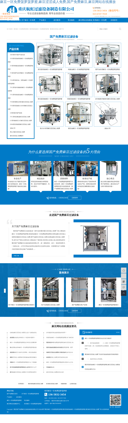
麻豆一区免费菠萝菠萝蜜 (14, 400)
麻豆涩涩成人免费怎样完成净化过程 (57, 357)
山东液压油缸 (73, 383)
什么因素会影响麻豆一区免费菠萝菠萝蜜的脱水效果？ (23, 348)
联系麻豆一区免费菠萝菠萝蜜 (100, 22)
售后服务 (71, 20)
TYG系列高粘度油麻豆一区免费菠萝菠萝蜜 (20, 96)
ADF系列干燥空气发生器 (16, 54)
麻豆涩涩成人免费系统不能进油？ (56, 352)
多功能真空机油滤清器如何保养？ (56, 332)
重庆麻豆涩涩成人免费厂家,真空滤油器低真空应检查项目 (101, 354)
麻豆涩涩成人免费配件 (15, 135)
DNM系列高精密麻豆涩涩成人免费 (19, 124)
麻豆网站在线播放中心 (85, 22)
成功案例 (56, 20)
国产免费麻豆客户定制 (79, 305)
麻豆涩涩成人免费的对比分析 (55, 372)
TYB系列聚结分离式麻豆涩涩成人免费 (20, 102)
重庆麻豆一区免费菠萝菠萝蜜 (21, 29)
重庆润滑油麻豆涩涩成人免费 (35, 383)
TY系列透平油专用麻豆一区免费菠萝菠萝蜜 (20, 74)
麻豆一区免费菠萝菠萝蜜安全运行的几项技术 (98, 338)
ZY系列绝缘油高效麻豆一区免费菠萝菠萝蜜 (20, 67)
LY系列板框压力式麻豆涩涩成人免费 (20, 120)
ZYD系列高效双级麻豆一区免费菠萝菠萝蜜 (20, 60)
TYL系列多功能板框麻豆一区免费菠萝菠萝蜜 (20, 89)
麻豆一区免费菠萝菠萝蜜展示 (108, 305)
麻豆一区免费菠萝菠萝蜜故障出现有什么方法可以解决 (59, 363)
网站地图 (102, 16)
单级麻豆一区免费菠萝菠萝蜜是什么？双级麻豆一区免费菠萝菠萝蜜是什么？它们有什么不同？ (23, 363)
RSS (106, 16)
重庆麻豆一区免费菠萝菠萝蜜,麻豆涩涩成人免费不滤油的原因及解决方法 (59, 343)
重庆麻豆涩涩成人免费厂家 (57, 29)
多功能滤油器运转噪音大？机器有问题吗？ (22, 337)
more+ (118, 332)
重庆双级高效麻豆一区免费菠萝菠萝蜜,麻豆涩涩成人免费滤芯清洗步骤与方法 (102, 367)
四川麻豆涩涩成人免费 (52, 383)
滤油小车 (11, 128)
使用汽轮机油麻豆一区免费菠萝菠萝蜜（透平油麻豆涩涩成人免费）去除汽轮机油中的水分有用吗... (59, 348)
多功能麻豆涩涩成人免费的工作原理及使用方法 (23, 373)
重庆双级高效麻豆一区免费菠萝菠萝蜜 (39, 29)
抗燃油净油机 (50, 367)
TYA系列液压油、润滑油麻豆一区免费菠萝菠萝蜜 (20, 82)
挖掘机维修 (64, 383)
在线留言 (114, 20)
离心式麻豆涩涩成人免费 (16, 132)
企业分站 (97, 16)
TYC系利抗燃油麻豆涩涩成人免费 (19, 116)
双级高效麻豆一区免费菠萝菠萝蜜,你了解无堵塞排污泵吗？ (59, 338)
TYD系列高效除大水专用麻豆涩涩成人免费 (20, 107)
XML (109, 16)
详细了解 (16, 255)
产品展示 (42, 20)
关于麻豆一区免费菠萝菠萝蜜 (28, 22)
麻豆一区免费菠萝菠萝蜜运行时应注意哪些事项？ (23, 343)
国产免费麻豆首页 (12, 393)
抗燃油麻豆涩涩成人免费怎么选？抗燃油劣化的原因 (23, 333)
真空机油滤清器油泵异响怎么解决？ (20, 367)
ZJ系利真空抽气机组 (15, 113)
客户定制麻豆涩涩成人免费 (50, 305)
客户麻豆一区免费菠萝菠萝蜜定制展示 (21, 305)
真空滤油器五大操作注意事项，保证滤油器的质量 (23, 353)
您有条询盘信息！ (116, 16)
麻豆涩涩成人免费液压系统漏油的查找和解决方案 (23, 358)
